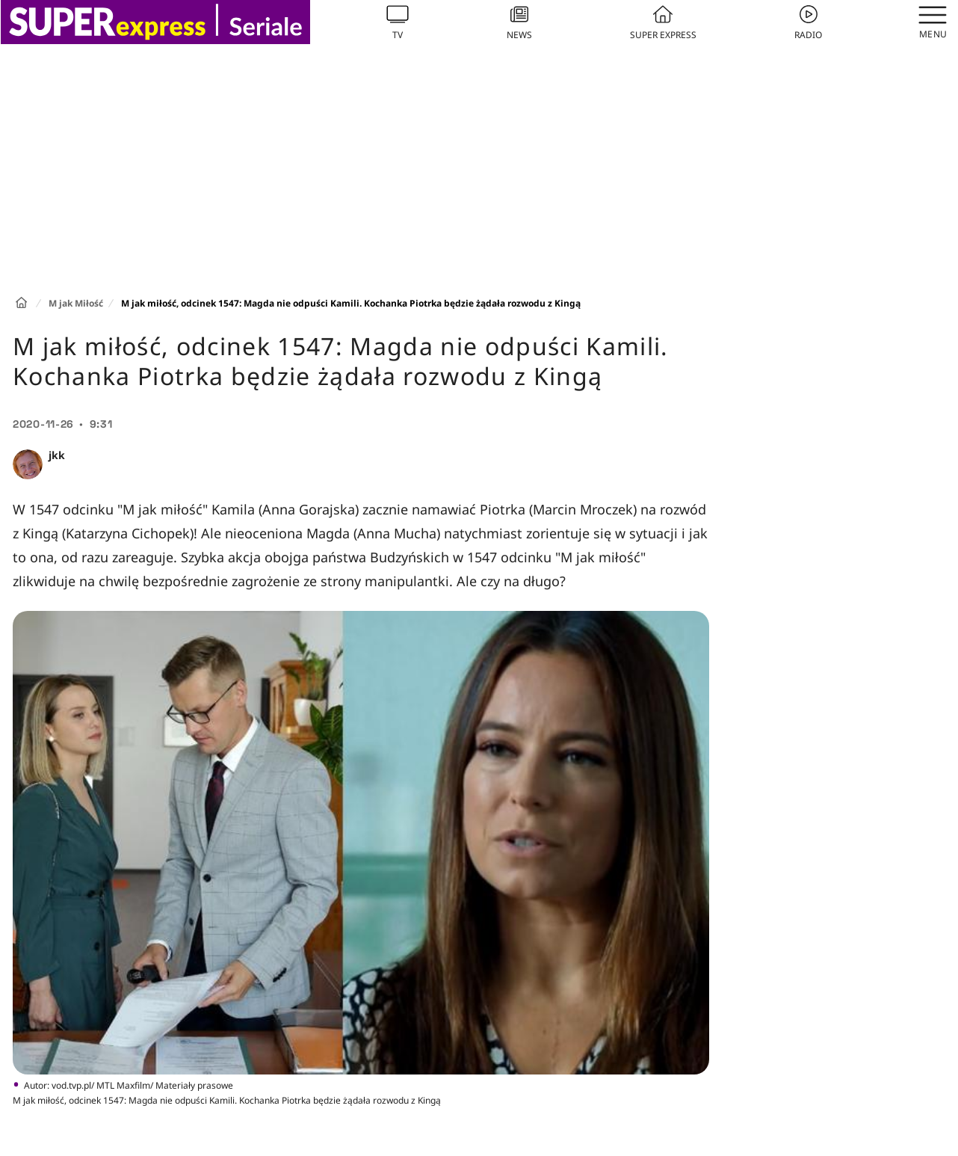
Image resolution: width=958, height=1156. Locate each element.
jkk (57, 455)
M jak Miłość (76, 303)
